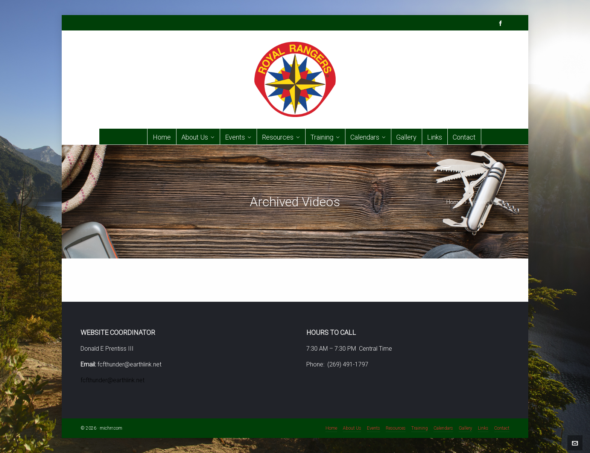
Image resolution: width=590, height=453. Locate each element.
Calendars (443, 428)
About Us (352, 428)
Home (453, 202)
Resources (396, 428)
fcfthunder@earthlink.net (112, 380)
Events (373, 428)
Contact (501, 428)
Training (419, 428)
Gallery (465, 428)
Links (483, 428)
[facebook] (501, 23)
